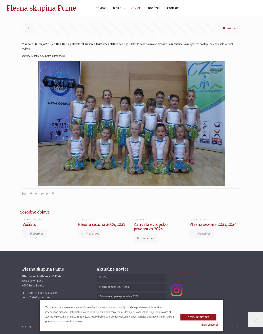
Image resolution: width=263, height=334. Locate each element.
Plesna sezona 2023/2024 (213, 224)
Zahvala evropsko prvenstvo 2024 (151, 226)
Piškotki (35, 326)
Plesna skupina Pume (41, 8)
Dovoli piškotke (198, 317)
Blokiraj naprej (209, 324)
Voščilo (29, 224)
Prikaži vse (230, 28)
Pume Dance (185, 272)
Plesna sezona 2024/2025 (101, 224)
